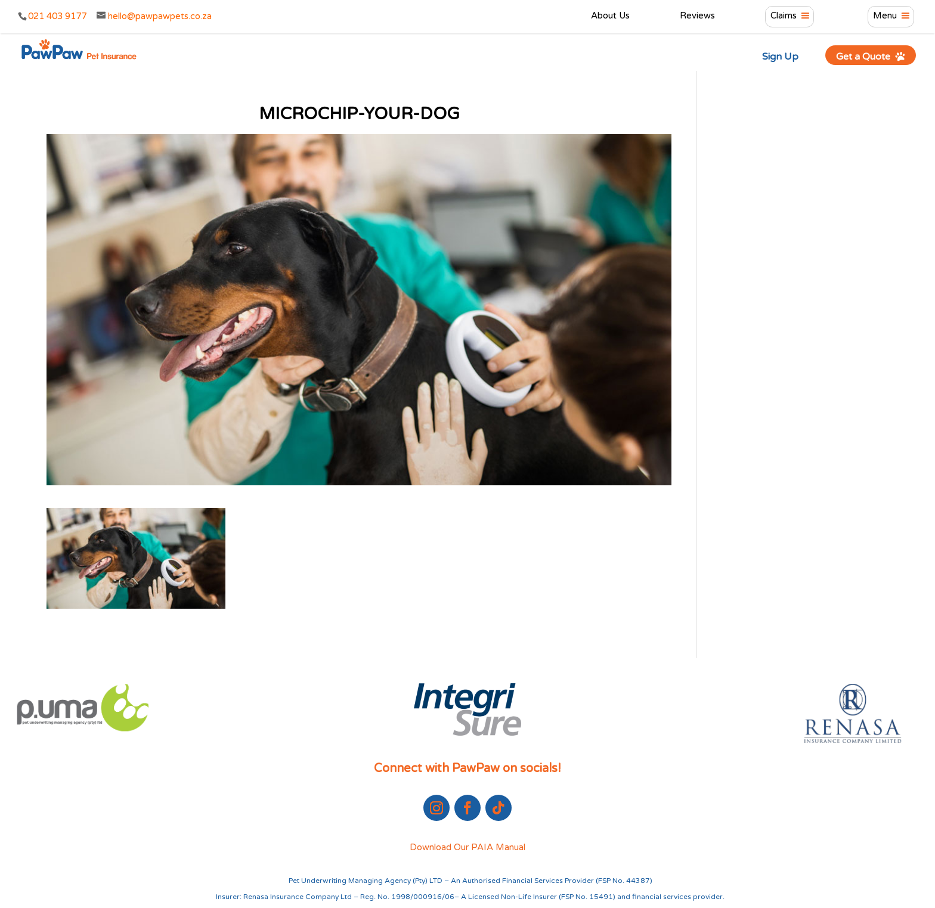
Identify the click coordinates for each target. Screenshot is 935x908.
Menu (885, 16)
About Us (610, 16)
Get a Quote (871, 56)
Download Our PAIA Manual (467, 847)
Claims (783, 16)
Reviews (697, 16)
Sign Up (780, 56)
